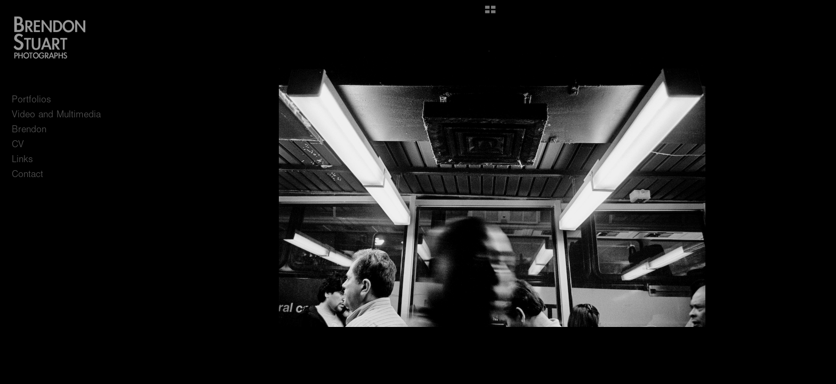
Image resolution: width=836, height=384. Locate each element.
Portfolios (38, 99)
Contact (27, 174)
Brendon (29, 129)
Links (22, 159)
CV (18, 144)
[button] (490, 13)
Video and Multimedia (56, 114)
